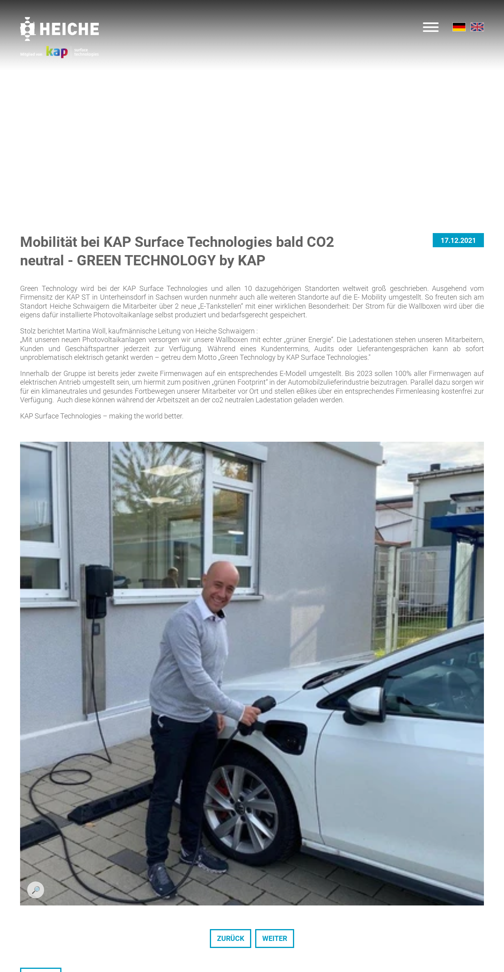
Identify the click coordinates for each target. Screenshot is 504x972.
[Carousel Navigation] (252, 617)
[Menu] (431, 28)
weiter (274, 617)
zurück (230, 617)
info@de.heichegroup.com (312, 906)
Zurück (40, 656)
